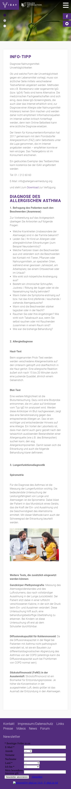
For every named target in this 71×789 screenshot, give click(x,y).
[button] (4, 15)
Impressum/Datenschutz (35, 724)
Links (60, 724)
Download (33, 187)
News (33, 728)
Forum (45, 728)
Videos (21, 728)
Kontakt (8, 724)
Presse (8, 728)
